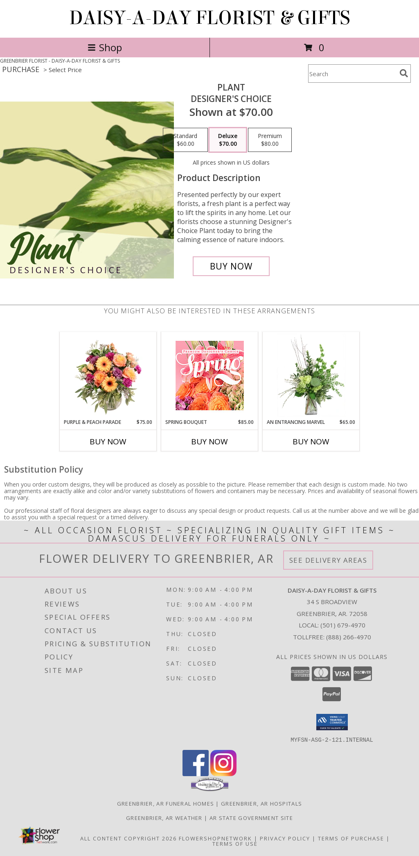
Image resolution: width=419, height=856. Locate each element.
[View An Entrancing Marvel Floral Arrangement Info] (311, 375)
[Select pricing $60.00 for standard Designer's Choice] (185, 140)
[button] (332, 722)
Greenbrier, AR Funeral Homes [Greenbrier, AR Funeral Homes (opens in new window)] (165, 803)
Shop (105, 47)
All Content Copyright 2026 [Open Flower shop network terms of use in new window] (128, 838)
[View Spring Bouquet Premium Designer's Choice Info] (210, 375)
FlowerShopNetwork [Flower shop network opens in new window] (215, 838)
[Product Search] (352, 73)
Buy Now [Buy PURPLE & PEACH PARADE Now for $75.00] (108, 441)
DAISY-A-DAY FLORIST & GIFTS (209, 18)
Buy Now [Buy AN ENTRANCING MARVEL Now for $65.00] (311, 441)
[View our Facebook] (195, 773)
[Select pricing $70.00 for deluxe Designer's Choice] (228, 140)
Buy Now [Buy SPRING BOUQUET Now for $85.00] (209, 441)
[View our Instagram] (223, 773)
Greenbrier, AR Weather (164, 817)
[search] (403, 73)
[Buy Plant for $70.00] (231, 266)
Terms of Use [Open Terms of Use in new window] (235, 843)
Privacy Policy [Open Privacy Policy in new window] (285, 838)
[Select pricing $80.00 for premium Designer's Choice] (269, 140)
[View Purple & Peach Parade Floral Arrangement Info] (108, 375)
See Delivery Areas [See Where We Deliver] (328, 560)
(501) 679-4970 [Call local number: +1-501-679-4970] (342, 625)
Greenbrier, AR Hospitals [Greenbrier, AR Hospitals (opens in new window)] (261, 803)
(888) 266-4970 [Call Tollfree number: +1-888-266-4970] (348, 637)
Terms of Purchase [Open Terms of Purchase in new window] (351, 838)
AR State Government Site (251, 817)
